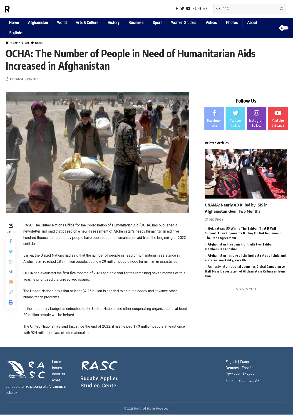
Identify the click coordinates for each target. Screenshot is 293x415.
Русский (233, 375)
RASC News (26, 8)
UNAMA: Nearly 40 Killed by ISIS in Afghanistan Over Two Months (241, 207)
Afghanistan (22, 43)
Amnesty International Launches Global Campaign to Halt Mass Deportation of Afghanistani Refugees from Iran (245, 271)
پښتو (242, 381)
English (15, 32)
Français (246, 362)
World (223, 196)
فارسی (253, 381)
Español (248, 368)
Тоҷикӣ (249, 375)
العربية (231, 381)
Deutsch (232, 368)
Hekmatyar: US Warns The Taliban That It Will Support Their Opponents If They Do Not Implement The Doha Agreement (243, 233)
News (45, 43)
